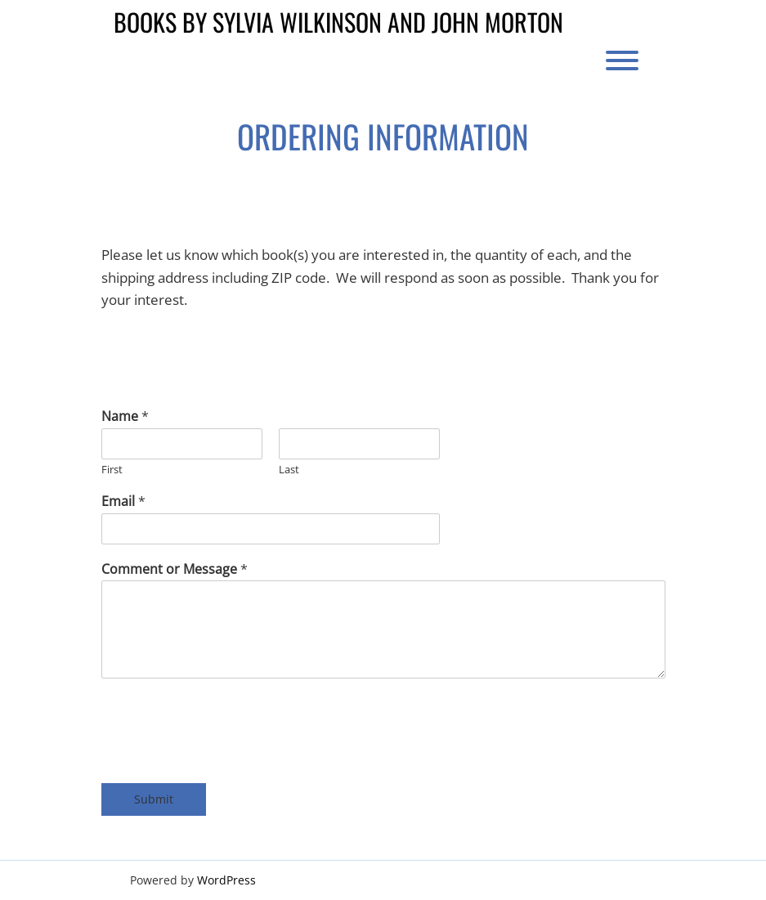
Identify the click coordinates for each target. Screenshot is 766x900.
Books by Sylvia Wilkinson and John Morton (338, 21)
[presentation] (225, 727)
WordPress (226, 880)
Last (289, 470)
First (112, 470)
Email (123, 501)
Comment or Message (174, 569)
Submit (153, 799)
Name (125, 416)
